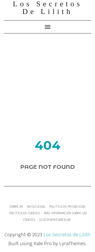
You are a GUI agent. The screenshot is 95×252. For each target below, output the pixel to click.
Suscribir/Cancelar (55, 220)
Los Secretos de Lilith (67, 235)
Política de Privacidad (67, 207)
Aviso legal (36, 207)
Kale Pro (43, 243)
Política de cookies (24, 213)
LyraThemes (72, 243)
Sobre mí (16, 207)
